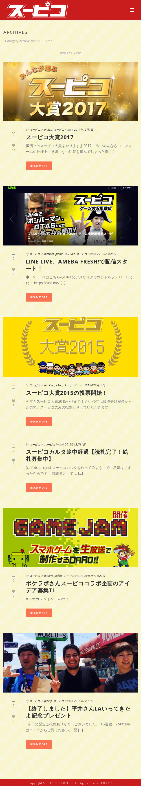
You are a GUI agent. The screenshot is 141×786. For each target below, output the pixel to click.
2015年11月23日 (94, 576)
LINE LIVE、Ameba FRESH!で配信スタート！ (77, 265)
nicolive (48, 385)
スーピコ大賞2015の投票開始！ (67, 392)
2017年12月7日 (83, 130)
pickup (76, 52)
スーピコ (34, 130)
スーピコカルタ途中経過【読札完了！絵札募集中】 (77, 455)
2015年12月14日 (94, 385)
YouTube (70, 254)
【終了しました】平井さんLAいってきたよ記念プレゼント (78, 712)
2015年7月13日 (83, 701)
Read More (38, 166)
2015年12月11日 (75, 444)
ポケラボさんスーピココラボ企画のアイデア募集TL (78, 586)
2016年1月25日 (106, 254)
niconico (49, 254)
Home (64, 52)
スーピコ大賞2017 (50, 137)
